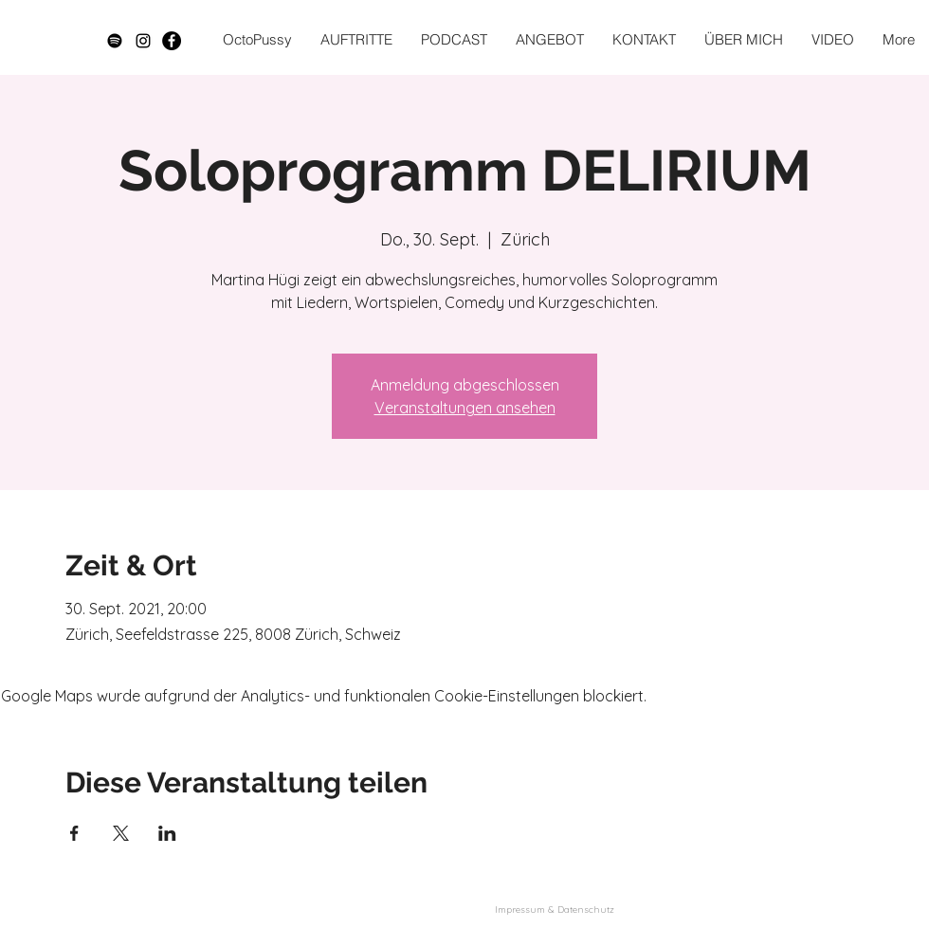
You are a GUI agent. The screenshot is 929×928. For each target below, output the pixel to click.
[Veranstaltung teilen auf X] (121, 833)
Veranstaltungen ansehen (465, 407)
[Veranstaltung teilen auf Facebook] (74, 833)
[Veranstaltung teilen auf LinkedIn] (167, 833)
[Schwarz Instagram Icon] (143, 40)
